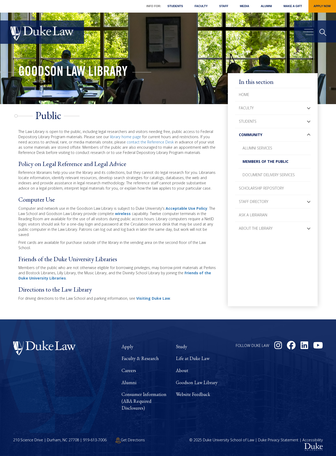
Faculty (201, 6)
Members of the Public (265, 161)
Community (250, 134)
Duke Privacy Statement (278, 439)
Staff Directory (253, 201)
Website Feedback (193, 394)
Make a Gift (293, 6)
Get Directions (130, 439)
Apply (127, 347)
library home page (125, 136)
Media (244, 6)
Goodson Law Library (73, 72)
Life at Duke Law (192, 358)
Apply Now (322, 6)
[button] (308, 108)
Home (244, 94)
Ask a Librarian (253, 214)
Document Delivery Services (269, 174)
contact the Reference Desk (150, 142)
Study (181, 347)
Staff (223, 6)
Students (175, 6)
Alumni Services (257, 148)
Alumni (266, 6)
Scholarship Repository (261, 188)
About (182, 370)
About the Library (255, 228)
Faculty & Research (140, 358)
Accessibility (312, 439)
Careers (129, 370)
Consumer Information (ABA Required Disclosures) (144, 401)
